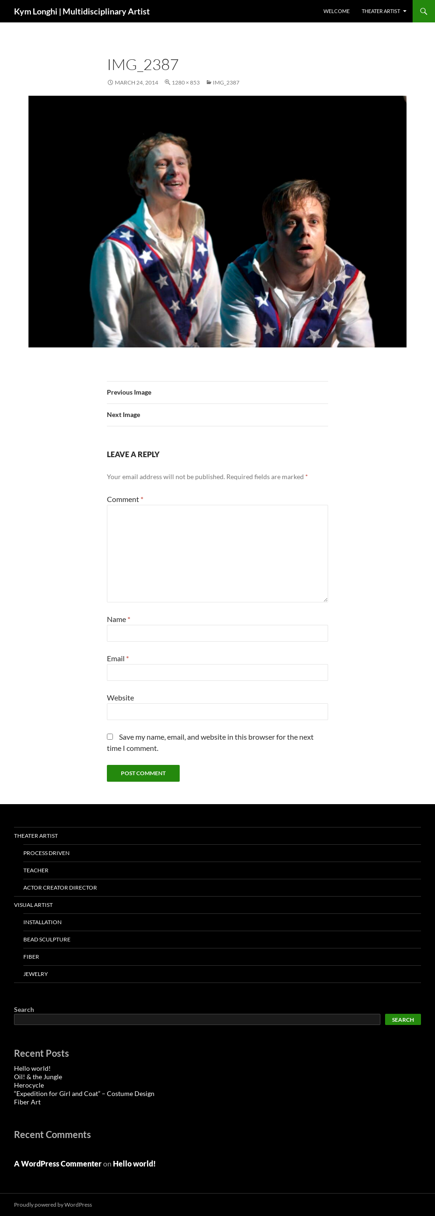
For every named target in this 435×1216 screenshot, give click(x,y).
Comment (125, 499)
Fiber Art (27, 1102)
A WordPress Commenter (58, 1163)
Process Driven (46, 852)
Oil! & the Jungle (38, 1077)
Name (118, 619)
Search (24, 1009)
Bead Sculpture (46, 939)
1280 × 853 (186, 82)
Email (118, 658)
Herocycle (29, 1085)
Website (120, 697)
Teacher (36, 870)
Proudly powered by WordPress (53, 1204)
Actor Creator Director (60, 887)
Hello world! (32, 1068)
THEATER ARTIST (381, 11)
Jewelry (35, 973)
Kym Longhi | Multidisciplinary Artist (82, 11)
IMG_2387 (226, 82)
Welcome (336, 11)
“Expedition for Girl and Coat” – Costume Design (84, 1093)
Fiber (31, 956)
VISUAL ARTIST (33, 904)
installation (42, 922)
